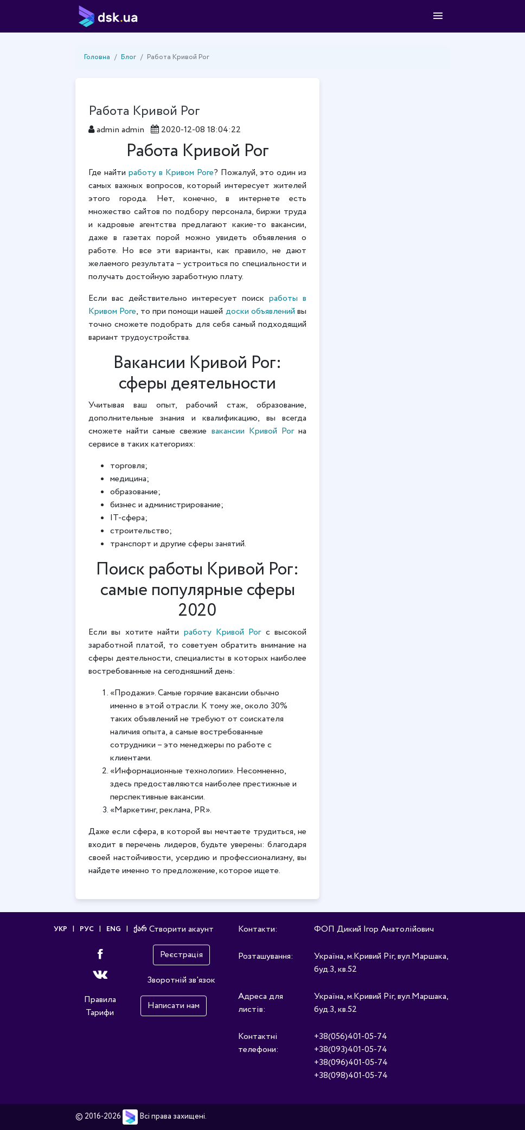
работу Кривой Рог (222, 632)
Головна (97, 57)
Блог (128, 57)
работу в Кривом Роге (171, 172)
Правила (100, 999)
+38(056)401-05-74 (350, 1036)
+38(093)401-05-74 (350, 1049)
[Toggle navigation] (438, 16)
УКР (60, 929)
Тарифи (100, 1012)
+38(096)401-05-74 (351, 1062)
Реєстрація (181, 954)
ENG (113, 929)
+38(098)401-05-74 (351, 1075)
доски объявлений (260, 311)
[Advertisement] (393, 240)
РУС (87, 929)
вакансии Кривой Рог (253, 431)
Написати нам (174, 1005)
